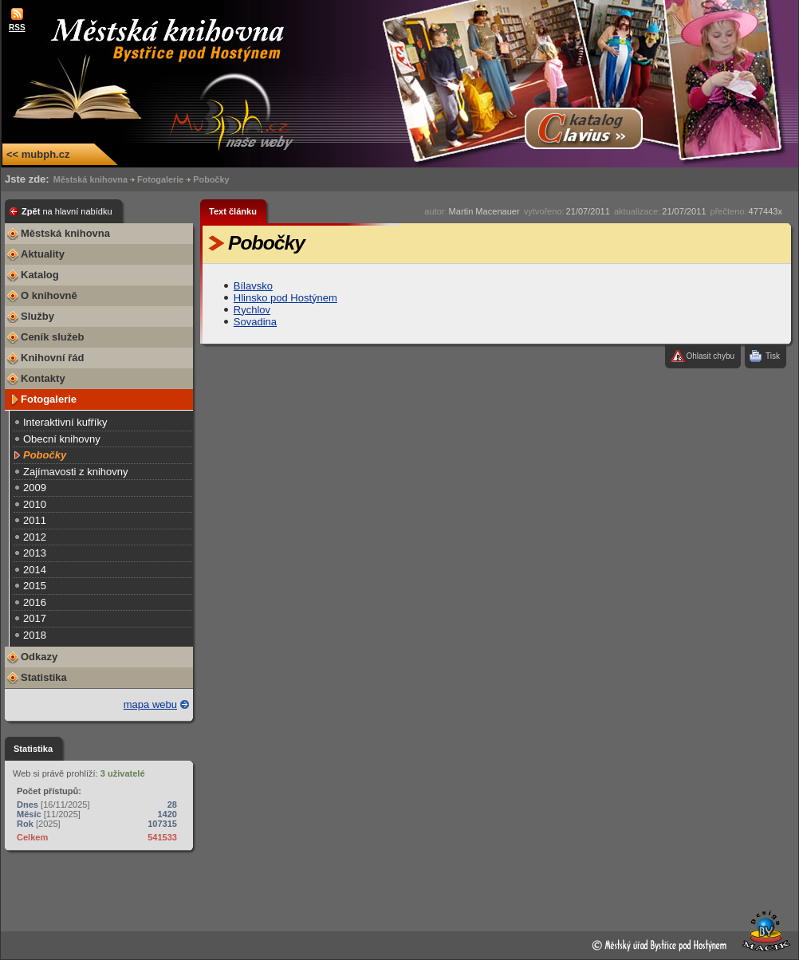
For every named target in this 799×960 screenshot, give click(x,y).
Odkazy (39, 657)
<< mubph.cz (37, 154)
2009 (34, 488)
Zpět (67, 211)
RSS (17, 27)
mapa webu (150, 704)
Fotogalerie (160, 179)
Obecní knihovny (61, 439)
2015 (34, 586)
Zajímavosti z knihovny (75, 472)
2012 (34, 537)
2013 (34, 553)
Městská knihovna (90, 179)
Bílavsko (253, 286)
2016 (34, 602)
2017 (34, 618)
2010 (34, 504)
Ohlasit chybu (710, 356)
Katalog (40, 275)
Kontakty (43, 378)
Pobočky (211, 179)
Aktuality (43, 254)
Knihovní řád (52, 358)
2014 (34, 570)
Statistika (44, 677)
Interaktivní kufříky (65, 422)
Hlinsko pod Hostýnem (285, 298)
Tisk (773, 356)
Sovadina (255, 322)
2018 (34, 635)
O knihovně (49, 295)
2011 (34, 520)
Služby (37, 316)
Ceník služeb (52, 337)
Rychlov (252, 310)
